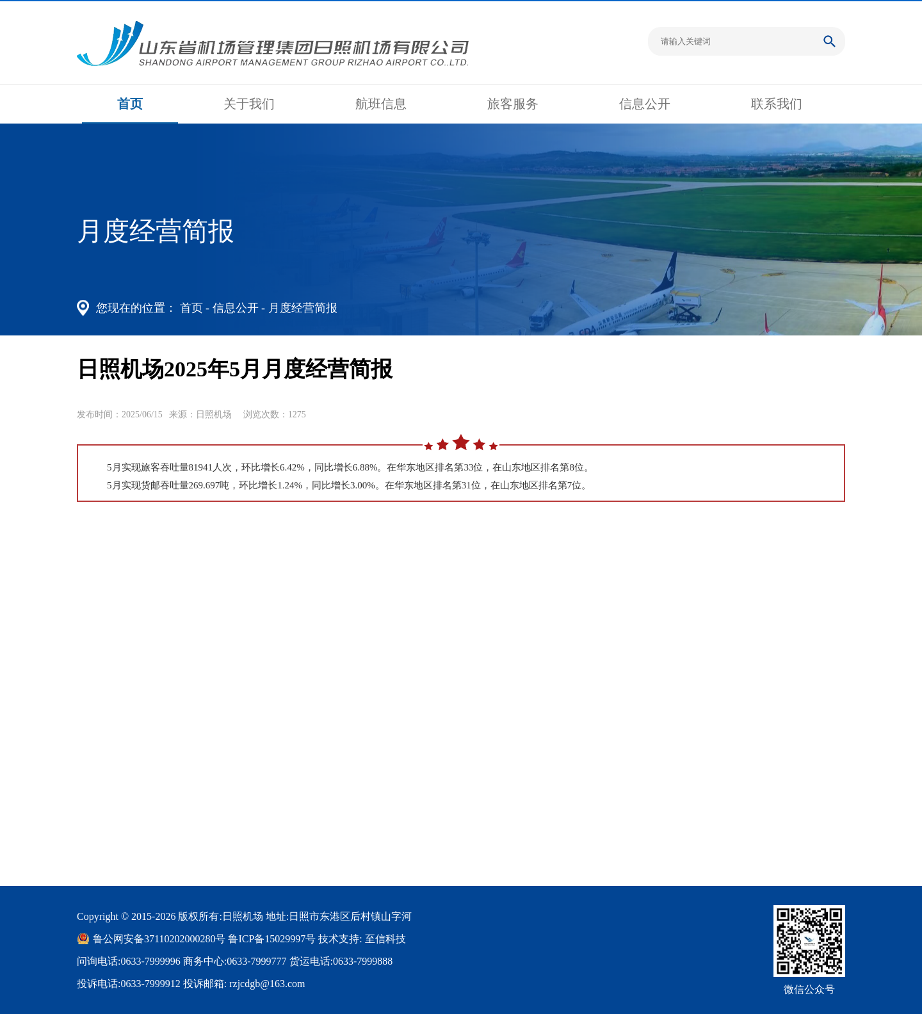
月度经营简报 (302, 308)
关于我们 (249, 104)
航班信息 (381, 104)
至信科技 (385, 938)
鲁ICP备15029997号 (272, 938)
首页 (130, 104)
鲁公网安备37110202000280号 (159, 938)
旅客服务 (512, 104)
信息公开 (644, 104)
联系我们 (776, 104)
